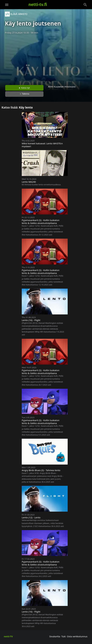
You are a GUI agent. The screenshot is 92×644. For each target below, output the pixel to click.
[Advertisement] (46, 58)
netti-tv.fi (37, 4)
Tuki (63, 636)
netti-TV (8, 636)
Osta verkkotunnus (77, 636)
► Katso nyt (24, 87)
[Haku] (85, 4)
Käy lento (26, 107)
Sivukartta (54, 636)
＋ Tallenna (24, 94)
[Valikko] (6, 4)
